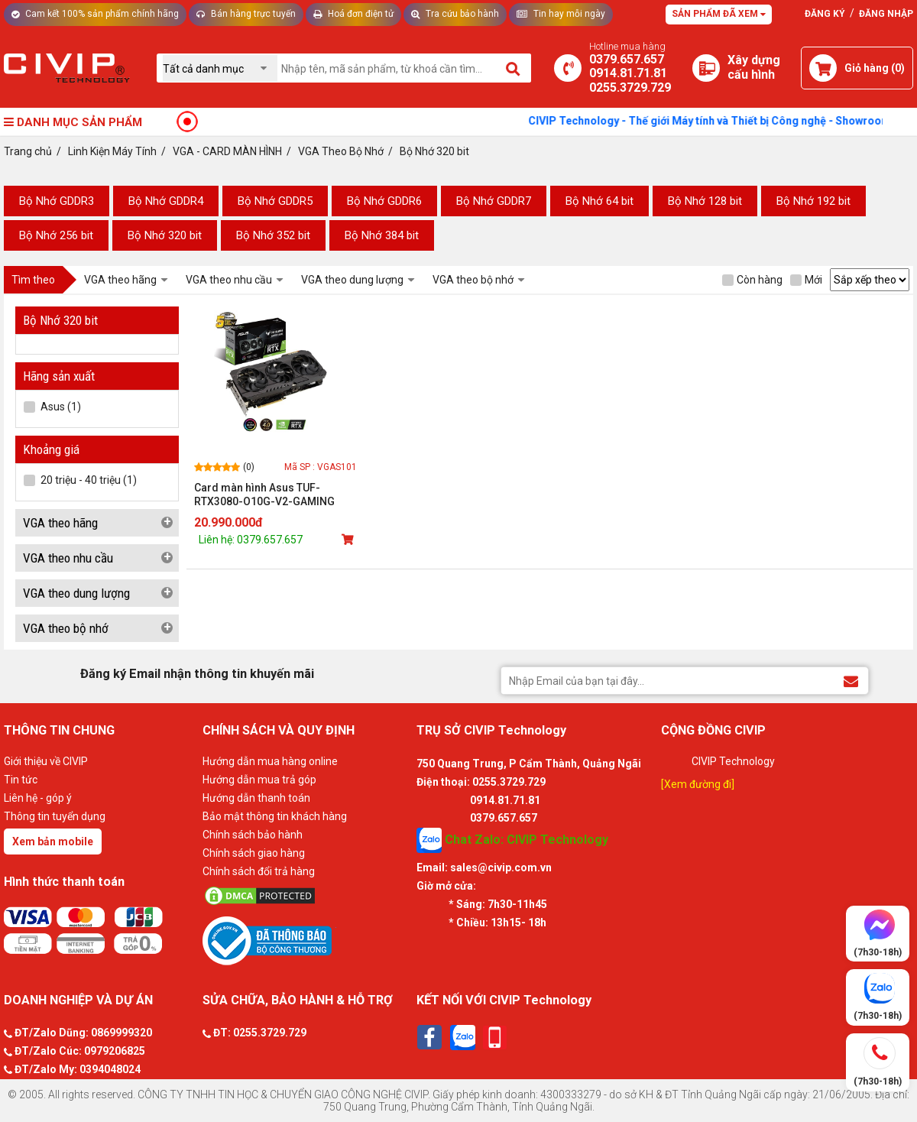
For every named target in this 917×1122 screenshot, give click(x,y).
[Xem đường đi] (697, 784)
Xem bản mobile (52, 841)
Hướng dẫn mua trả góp (259, 779)
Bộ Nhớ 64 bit (599, 201)
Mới (806, 280)
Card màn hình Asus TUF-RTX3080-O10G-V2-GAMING (264, 494)
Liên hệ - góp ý (38, 798)
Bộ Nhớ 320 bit (165, 235)
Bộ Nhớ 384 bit (382, 235)
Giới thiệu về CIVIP (46, 761)
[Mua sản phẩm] (349, 539)
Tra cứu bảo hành (455, 13)
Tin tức (20, 779)
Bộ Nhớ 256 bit (56, 235)
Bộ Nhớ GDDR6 (384, 201)
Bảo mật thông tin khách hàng (275, 816)
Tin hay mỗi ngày (561, 13)
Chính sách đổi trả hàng (259, 871)
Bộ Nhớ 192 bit (813, 201)
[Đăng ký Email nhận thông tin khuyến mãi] (851, 679)
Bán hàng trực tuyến (246, 13)
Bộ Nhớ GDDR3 (56, 201)
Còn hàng (752, 280)
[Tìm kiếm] (514, 68)
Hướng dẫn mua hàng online (270, 761)
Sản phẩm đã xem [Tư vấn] (719, 13)
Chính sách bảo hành (253, 835)
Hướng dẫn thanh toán (256, 798)
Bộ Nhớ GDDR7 (493, 201)
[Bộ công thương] (306, 940)
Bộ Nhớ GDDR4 (165, 201)
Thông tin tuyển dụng (54, 816)
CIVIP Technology (733, 761)
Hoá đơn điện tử (353, 13)
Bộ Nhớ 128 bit (705, 201)
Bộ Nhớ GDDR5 (275, 201)
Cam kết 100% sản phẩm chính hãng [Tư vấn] (95, 13)
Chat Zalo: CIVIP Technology (512, 840)
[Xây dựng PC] (706, 68)
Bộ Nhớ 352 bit (273, 235)
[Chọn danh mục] (220, 68)
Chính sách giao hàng (254, 853)
